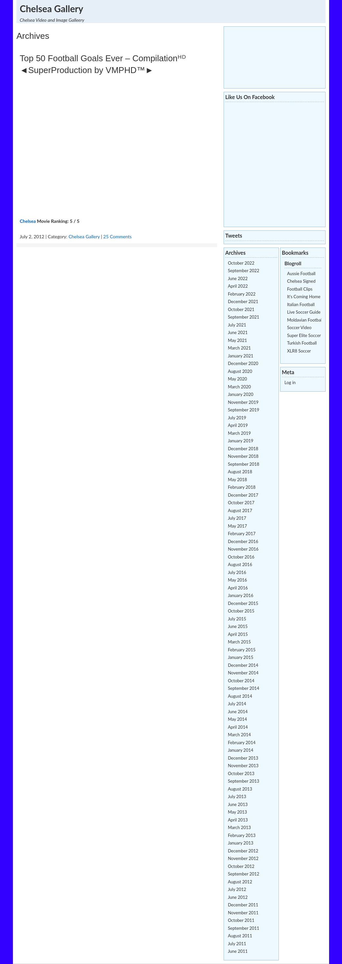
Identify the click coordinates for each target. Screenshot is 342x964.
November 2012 (243, 858)
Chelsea (28, 221)
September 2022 (243, 270)
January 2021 (240, 355)
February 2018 (242, 487)
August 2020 (240, 371)
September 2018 (243, 464)
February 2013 (242, 835)
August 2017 (240, 510)
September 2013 (243, 781)
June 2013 (238, 804)
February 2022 (242, 294)
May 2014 (237, 719)
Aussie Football (301, 273)
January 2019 (240, 440)
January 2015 (240, 657)
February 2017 (242, 533)
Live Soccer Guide (304, 312)
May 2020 (237, 378)
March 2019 (239, 433)
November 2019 (243, 402)
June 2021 (238, 332)
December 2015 (243, 603)
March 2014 (239, 734)
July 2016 (237, 572)
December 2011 (243, 904)
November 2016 (243, 549)
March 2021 (239, 348)
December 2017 (243, 495)
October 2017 (241, 502)
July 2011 (237, 943)
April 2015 (238, 634)
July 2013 (237, 796)
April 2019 (238, 425)
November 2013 (243, 765)
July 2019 (237, 417)
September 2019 (243, 409)
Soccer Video (299, 327)
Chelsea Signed (301, 281)
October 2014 (241, 680)
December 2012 (243, 850)
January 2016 (240, 595)
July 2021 (237, 324)
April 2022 (238, 286)
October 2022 (241, 263)
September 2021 (243, 317)
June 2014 (238, 711)
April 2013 (238, 819)
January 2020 (240, 394)
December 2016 (243, 541)
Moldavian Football (305, 320)
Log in (290, 382)
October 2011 (241, 920)
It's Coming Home (303, 296)
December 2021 (243, 301)
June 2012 (238, 897)
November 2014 (243, 672)
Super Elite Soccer (304, 335)
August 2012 (240, 881)
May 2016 (237, 580)
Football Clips (299, 289)
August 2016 (240, 564)
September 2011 (243, 928)
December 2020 (243, 363)
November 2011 (243, 912)
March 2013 (239, 827)
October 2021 (241, 309)
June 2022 (238, 278)
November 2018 (243, 456)
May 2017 (237, 526)
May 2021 (237, 340)
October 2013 (241, 773)
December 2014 (243, 665)
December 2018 (243, 448)
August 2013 (240, 789)
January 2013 (240, 843)
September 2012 (243, 873)
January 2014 (240, 750)
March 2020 (239, 386)
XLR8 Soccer (299, 350)
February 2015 (242, 649)
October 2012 (241, 866)
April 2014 (238, 727)
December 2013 (243, 758)
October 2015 (241, 610)
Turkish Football (302, 343)
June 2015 (238, 626)
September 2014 (243, 688)
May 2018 (237, 479)
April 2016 (238, 587)
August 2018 (240, 471)
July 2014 (237, 703)
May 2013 (237, 812)
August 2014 (240, 696)
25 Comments (117, 236)
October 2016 (241, 557)
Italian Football (301, 304)
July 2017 (237, 518)
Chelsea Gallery (51, 8)
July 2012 (237, 889)
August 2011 (240, 935)
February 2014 (242, 742)
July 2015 (237, 618)
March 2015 (239, 641)
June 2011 (238, 951)
